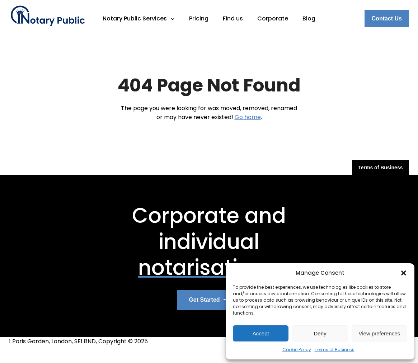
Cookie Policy (296, 349)
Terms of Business (334, 349)
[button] (403, 273)
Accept (261, 333)
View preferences (379, 333)
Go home (248, 117)
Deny (320, 333)
